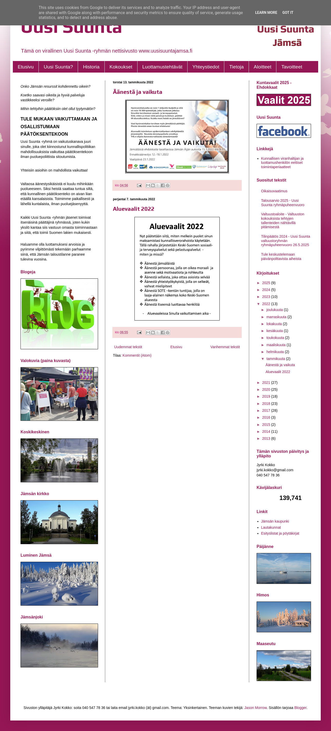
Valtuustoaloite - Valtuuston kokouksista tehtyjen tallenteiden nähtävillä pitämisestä (282, 220)
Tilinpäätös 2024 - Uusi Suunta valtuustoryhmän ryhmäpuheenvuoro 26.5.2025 (285, 240)
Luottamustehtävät (162, 66)
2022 (266, 304)
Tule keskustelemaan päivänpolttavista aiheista (281, 256)
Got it (287, 13)
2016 (266, 417)
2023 (266, 297)
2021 (266, 382)
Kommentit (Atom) (137, 355)
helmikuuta (275, 352)
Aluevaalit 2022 (133, 208)
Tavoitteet (291, 66)
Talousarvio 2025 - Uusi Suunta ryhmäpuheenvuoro (283, 202)
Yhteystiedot (205, 66)
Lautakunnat (271, 527)
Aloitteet (262, 66)
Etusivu (26, 66)
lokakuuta (274, 324)
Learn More (266, 13)
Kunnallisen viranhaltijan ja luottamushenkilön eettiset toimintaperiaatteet (282, 162)
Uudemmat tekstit (128, 347)
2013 (266, 438)
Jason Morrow (255, 708)
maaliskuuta (276, 345)
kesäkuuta (275, 331)
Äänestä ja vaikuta (137, 91)
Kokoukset (121, 66)
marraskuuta (276, 317)
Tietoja (236, 66)
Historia (91, 66)
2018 (266, 404)
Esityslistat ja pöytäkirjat (280, 533)
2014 (266, 431)
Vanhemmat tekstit (225, 347)
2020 (266, 389)
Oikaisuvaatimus (274, 191)
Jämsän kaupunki (275, 521)
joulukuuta (275, 310)
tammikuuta (276, 359)
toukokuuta (275, 338)
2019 (266, 396)
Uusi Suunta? (58, 66)
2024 (266, 290)
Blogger (300, 708)
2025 (266, 283)
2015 (266, 425)
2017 (266, 410)
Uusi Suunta (71, 26)
